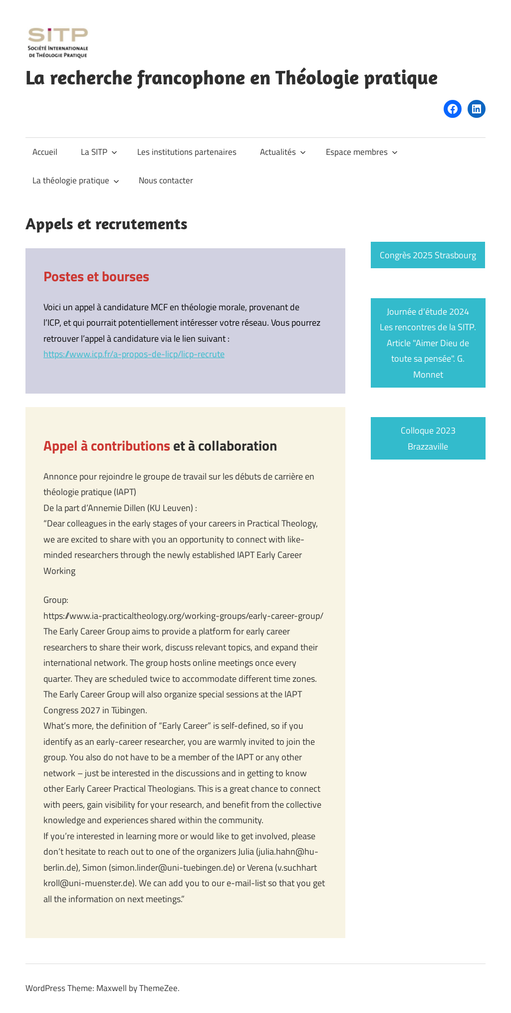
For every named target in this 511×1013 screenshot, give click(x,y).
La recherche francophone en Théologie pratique (231, 76)
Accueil (44, 151)
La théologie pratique (75, 180)
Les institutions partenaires (187, 151)
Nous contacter (166, 180)
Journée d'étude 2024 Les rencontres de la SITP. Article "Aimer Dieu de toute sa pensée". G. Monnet (428, 343)
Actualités (283, 151)
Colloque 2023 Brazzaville (428, 438)
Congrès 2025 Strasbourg (428, 255)
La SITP (99, 151)
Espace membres (362, 151)
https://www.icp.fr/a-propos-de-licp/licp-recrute (134, 354)
